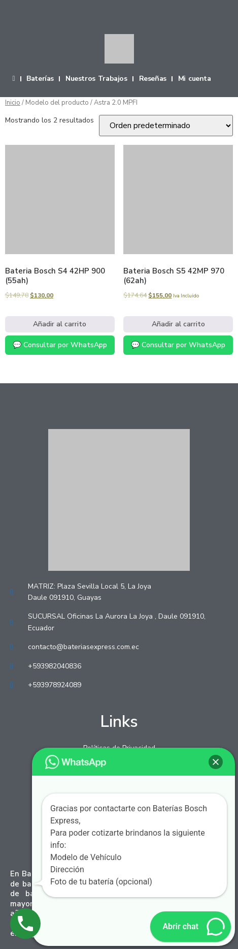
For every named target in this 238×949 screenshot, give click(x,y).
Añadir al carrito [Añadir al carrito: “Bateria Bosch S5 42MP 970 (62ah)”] (178, 324)
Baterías (40, 78)
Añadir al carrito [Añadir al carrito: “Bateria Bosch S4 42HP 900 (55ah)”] (59, 324)
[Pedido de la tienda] (166, 125)
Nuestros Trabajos (96, 78)
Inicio (12, 102)
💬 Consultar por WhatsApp (60, 345)
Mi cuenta (194, 78)
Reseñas (152, 78)
